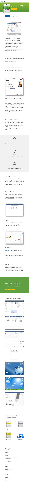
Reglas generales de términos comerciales (11, 457)
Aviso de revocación (8, 461)
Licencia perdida (7, 478)
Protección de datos (8, 458)
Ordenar (14, 9)
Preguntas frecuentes (8, 469)
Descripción (7, 16)
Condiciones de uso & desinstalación (11, 408)
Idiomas (6, 470)
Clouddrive (6, 477)
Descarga (12, 16)
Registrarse (6, 480)
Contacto (6, 466)
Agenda (7, 250)
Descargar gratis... (10, 289)
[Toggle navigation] (27, 1)
